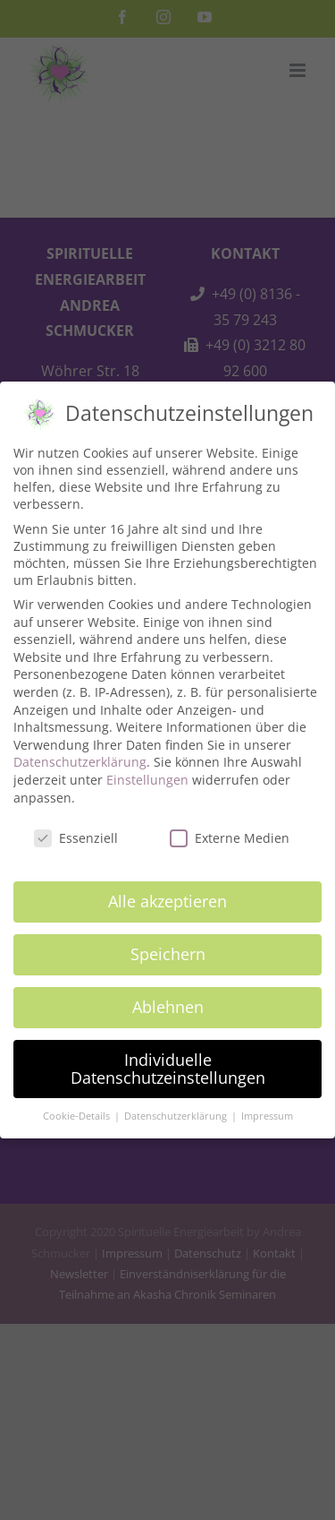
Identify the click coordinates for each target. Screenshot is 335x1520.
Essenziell (76, 830)
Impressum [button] (267, 1109)
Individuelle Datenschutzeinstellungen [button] (168, 1060)
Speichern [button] (167, 946)
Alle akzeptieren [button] (167, 893)
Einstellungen (147, 771)
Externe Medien (229, 830)
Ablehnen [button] (168, 998)
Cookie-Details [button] (78, 1109)
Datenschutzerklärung (80, 754)
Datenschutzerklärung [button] (177, 1109)
